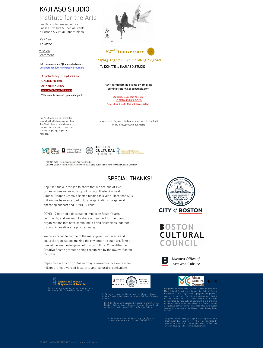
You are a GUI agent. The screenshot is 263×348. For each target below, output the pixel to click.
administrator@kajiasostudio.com (64, 64)
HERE (142, 124)
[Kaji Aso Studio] (208, 281)
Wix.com (96, 342)
